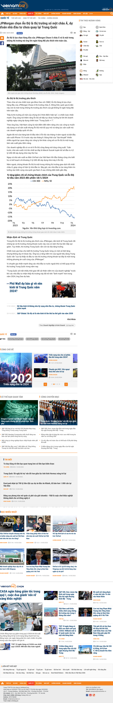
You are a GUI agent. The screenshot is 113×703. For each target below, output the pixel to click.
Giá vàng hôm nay (8, 669)
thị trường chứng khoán (15, 339)
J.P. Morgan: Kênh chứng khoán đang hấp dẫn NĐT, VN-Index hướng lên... (58, 357)
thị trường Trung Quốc (48, 339)
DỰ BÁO (15, 14)
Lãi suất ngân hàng (90, 669)
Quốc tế (5, 18)
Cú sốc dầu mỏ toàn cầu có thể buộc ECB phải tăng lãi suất (59, 441)
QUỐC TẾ (30, 14)
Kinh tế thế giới (29, 18)
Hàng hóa (96, 639)
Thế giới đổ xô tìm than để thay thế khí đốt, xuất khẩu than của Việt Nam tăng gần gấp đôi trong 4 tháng (102, 630)
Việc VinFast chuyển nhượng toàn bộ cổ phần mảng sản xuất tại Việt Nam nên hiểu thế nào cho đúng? (12, 536)
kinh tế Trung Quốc (32, 339)
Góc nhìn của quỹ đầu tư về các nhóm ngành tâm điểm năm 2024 (59, 371)
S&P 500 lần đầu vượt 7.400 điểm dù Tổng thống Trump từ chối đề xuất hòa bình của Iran (19, 447)
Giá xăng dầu (102, 669)
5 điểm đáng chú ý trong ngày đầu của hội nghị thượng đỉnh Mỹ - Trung (57, 447)
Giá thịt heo (30, 673)
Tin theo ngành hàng (90, 20)
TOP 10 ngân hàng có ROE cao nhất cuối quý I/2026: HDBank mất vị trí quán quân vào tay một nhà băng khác (67, 630)
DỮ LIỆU (85, 14)
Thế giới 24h (16, 18)
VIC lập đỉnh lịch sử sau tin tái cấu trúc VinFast (64, 535)
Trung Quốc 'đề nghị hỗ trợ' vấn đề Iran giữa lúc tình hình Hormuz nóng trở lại (58, 422)
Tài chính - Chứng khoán (48, 18)
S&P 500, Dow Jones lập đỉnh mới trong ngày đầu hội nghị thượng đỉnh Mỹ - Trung (58, 429)
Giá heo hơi (57, 669)
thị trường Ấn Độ (64, 339)
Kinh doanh (7, 501)
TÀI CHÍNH (38, 14)
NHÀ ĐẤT (46, 14)
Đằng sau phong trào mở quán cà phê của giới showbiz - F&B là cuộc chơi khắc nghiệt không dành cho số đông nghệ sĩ (38, 496)
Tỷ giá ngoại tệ (21, 669)
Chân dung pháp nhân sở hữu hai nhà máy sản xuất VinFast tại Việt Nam (37, 536)
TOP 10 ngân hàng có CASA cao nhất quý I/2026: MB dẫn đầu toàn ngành (26, 645)
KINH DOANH (77, 14)
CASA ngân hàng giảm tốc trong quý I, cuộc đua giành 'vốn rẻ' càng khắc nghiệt (20, 595)
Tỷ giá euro (48, 669)
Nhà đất (6, 489)
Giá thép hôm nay (8, 673)
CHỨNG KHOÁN (55, 14)
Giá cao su (46, 673)
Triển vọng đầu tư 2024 (16, 384)
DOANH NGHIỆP (66, 14)
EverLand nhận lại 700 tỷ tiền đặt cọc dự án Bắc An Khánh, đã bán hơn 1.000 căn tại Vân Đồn (37, 484)
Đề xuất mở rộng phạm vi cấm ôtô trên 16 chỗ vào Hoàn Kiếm (101, 594)
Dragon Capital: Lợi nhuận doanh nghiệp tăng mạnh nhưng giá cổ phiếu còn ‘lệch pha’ (17, 421)
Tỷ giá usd (31, 669)
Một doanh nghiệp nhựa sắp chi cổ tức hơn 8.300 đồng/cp (11, 568)
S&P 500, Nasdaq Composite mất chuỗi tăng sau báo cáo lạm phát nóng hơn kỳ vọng (19, 435)
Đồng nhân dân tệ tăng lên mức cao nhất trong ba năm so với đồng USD (58, 435)
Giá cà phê (66, 669)
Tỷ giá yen (39, 669)
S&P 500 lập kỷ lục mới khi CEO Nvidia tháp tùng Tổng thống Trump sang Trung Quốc (18, 429)
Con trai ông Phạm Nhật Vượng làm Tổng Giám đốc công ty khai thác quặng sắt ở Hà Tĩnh (38, 569)
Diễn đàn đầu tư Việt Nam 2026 (75, 673)
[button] (45, 384)
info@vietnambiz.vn (14, 699)
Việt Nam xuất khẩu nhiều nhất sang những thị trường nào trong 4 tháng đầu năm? (67, 612)
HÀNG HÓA (23, 14)
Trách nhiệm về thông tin (10, 701)
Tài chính (6, 467)
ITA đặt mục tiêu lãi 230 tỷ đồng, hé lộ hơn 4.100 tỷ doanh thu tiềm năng (102, 649)
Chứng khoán (53, 362)
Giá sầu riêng (20, 673)
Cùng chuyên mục (50, 397)
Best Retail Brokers (57, 673)
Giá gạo (38, 673)
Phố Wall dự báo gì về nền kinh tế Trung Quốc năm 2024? (26, 287)
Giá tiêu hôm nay (77, 669)
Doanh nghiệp (4, 573)
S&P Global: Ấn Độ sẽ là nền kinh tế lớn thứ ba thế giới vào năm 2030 (45, 313)
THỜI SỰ (8, 14)
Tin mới (8, 459)
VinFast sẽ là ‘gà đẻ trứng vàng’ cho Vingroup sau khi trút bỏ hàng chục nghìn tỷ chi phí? (65, 569)
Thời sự (61, 619)
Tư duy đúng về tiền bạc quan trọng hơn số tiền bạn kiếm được (29, 464)
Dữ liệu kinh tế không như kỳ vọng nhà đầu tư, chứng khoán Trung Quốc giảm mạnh (46, 307)
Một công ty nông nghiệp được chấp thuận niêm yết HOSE (20, 441)
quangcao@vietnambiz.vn (98, 691)
